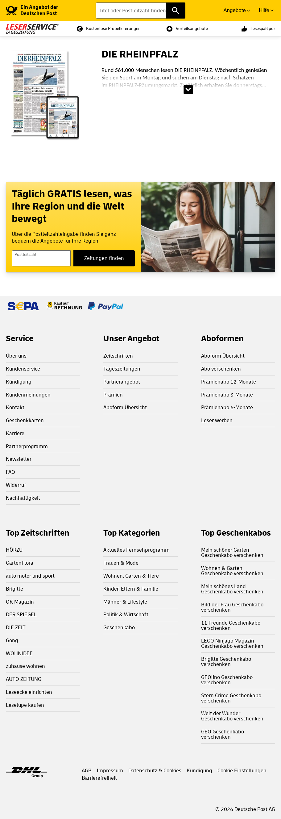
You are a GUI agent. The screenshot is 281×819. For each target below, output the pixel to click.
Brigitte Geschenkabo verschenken (226, 662)
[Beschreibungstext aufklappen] (188, 89)
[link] (44, 10)
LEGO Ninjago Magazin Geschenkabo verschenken (232, 643)
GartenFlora (19, 563)
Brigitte (14, 589)
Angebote (234, 10)
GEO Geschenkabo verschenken (222, 734)
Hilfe (264, 10)
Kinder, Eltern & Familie (130, 589)
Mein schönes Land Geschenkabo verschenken (232, 589)
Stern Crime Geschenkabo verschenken (231, 698)
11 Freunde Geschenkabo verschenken (230, 625)
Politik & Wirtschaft (125, 614)
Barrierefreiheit (99, 778)
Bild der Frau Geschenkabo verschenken (232, 607)
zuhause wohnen (25, 666)
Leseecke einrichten (29, 692)
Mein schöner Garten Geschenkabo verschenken (232, 552)
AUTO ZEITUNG (23, 679)
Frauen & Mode (120, 563)
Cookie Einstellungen (242, 770)
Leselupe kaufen (25, 705)
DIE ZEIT (16, 627)
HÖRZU (14, 550)
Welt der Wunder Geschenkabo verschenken (232, 716)
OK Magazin (20, 602)
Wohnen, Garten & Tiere (131, 576)
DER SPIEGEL (21, 614)
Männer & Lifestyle (125, 602)
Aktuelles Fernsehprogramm (136, 550)
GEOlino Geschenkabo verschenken (227, 680)
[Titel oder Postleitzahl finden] (140, 10)
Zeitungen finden (104, 258)
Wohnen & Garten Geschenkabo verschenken (232, 571)
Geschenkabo (119, 627)
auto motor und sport (30, 576)
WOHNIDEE (19, 653)
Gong (12, 640)
